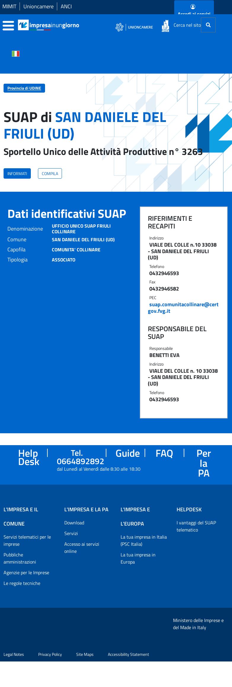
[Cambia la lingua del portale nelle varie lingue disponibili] (15, 53)
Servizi (71, 533)
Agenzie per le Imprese (26, 572)
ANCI (66, 6)
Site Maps (85, 680)
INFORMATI (17, 173)
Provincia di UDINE (24, 88)
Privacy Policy (50, 680)
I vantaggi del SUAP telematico (196, 526)
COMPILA (50, 173)
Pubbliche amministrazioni (20, 558)
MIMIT (9, 6)
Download (74, 522)
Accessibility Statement (128, 680)
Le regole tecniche (22, 583)
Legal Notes (14, 680)
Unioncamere (38, 6)
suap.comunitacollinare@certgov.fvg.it (183, 307)
